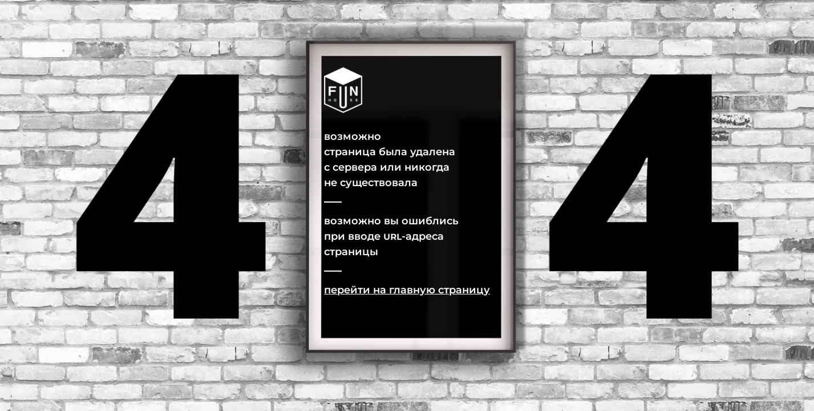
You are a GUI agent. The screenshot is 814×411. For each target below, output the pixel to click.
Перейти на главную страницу (407, 289)
